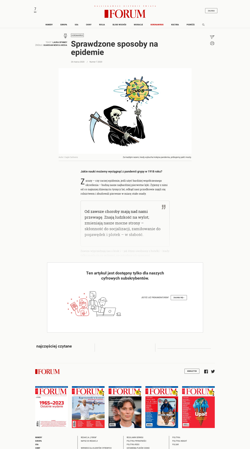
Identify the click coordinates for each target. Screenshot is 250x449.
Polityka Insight (179, 441)
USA (76, 24)
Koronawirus (157, 24)
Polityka (176, 437)
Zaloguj (211, 10)
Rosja (102, 24)
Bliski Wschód (119, 24)
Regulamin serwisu (135, 437)
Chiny (88, 24)
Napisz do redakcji (89, 441)
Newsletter (192, 371)
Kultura (175, 24)
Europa (63, 24)
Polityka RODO (133, 444)
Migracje (138, 24)
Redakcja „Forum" (89, 437)
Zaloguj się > (178, 297)
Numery (49, 24)
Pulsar (175, 444)
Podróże (191, 24)
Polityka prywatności (136, 441)
